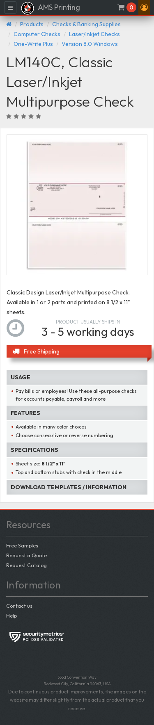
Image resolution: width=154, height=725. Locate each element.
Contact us (19, 605)
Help (11, 615)
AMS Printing (50, 8)
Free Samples (22, 545)
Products (32, 24)
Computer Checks (37, 34)
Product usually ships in (88, 322)
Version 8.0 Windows (90, 44)
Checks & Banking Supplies (86, 24)
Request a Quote (26, 555)
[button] (144, 7)
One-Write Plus (33, 44)
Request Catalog (26, 565)
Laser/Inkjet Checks (94, 34)
